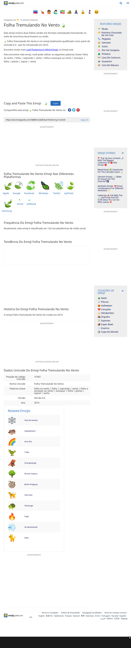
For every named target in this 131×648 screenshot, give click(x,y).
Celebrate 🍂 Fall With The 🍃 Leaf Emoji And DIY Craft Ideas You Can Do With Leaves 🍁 (110, 198)
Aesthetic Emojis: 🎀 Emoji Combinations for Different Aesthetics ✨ (110, 188)
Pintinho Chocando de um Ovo (110, 34)
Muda (103, 29)
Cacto (103, 46)
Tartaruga (28, 505)
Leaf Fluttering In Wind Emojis (42, 49)
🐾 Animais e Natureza (29, 20)
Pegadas (104, 39)
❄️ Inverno (103, 328)
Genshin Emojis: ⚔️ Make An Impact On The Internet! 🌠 (109, 179)
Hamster (104, 42)
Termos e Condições (50, 612)
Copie (56, 103)
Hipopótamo (30, 431)
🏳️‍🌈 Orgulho (104, 317)
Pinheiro (104, 54)
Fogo (26, 516)
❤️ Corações (104, 309)
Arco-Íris (28, 441)
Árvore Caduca (30, 473)
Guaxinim (105, 61)
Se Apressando (30, 527)
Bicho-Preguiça (31, 484)
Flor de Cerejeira (108, 50)
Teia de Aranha (31, 420)
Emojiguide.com (10, 20)
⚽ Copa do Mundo (108, 332)
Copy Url (84, 120)
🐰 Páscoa (103, 302)
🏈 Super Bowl (105, 324)
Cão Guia (28, 495)
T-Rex (26, 452)
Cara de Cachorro (109, 57)
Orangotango (30, 463)
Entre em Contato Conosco (115, 612)
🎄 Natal (102, 298)
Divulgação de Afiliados (92, 612)
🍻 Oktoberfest (106, 313)
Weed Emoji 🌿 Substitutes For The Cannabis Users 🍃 (110, 171)
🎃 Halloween (105, 305)
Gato (26, 537)
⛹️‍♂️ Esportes (104, 320)
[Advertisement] (65, 642)
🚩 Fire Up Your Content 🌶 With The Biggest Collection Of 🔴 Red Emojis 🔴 (110, 161)
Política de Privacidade (70, 612)
